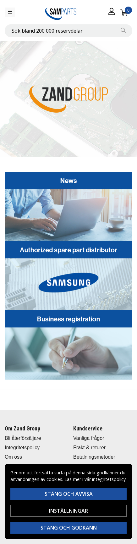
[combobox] (68, 30)
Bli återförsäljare (23, 438)
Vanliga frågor (88, 438)
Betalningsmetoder (94, 457)
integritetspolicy (109, 479)
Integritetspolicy (22, 447)
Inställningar (68, 510)
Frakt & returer (89, 447)
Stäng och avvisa (69, 493)
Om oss (13, 457)
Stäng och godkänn (69, 527)
